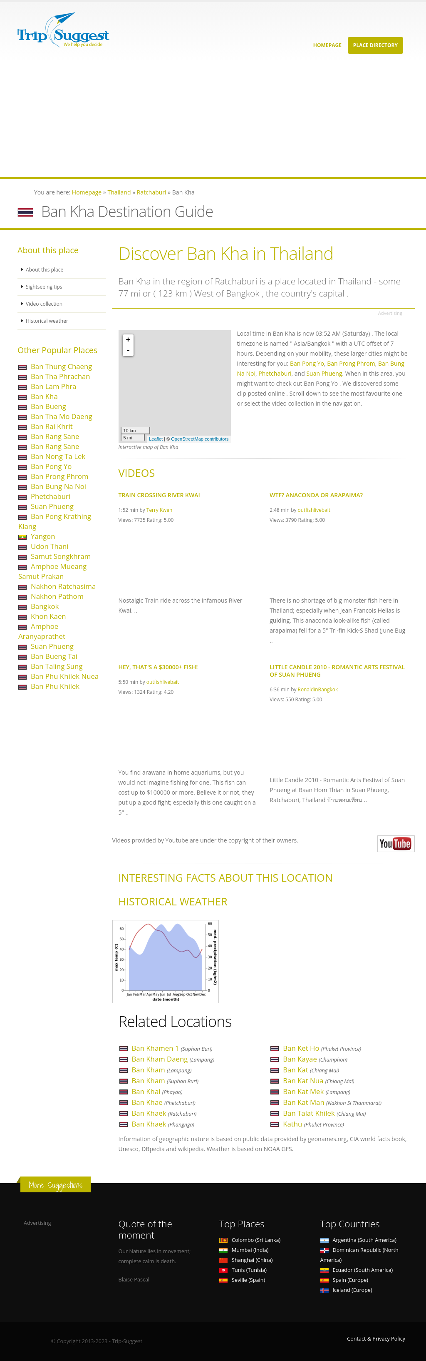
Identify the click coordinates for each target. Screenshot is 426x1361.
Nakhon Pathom (57, 596)
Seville (242, 1280)
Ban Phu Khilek (55, 686)
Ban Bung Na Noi (58, 486)
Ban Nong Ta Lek (58, 456)
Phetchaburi (50, 496)
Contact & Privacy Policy (376, 1338)
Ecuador (356, 1270)
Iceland (346, 1290)
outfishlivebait (314, 509)
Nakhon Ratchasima (63, 586)
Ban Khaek (164, 1113)
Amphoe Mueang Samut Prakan (52, 571)
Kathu (313, 1124)
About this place (45, 269)
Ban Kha (44, 396)
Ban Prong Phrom (60, 476)
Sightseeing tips (45, 286)
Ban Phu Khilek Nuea (65, 676)
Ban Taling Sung (57, 666)
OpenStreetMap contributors (199, 438)
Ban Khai (157, 1091)
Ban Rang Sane (55, 436)
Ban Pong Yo (51, 466)
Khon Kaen (48, 616)
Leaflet (156, 438)
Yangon (43, 536)
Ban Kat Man (332, 1102)
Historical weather (48, 320)
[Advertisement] (213, 118)
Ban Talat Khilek (324, 1113)
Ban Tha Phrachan (60, 376)
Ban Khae (164, 1102)
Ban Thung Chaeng (61, 366)
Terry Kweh (159, 509)
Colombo (249, 1240)
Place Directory (375, 45)
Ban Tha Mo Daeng (61, 416)
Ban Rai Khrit (52, 426)
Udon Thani (50, 546)
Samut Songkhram (61, 556)
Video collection (45, 303)
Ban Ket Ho (322, 1048)
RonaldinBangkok (318, 689)
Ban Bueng (48, 406)
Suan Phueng (52, 506)
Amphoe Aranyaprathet (41, 631)
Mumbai (243, 1250)
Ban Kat (311, 1069)
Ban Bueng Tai (54, 656)
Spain (344, 1280)
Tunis (243, 1270)
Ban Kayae (315, 1059)
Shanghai (245, 1260)
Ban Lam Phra (53, 386)
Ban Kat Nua (318, 1080)
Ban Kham (162, 1069)
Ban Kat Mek (316, 1091)
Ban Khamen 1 (172, 1048)
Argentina (358, 1240)
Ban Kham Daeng (173, 1059)
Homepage (327, 45)
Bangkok (45, 606)
